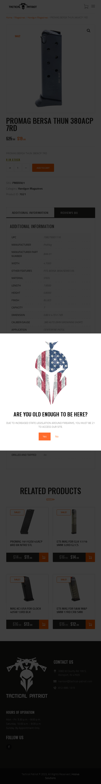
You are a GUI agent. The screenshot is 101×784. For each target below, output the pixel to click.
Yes (45, 436)
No (56, 436)
